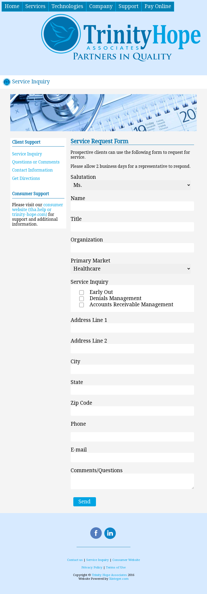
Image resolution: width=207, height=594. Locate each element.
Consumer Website (126, 560)
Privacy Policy (91, 567)
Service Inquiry (27, 154)
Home (12, 6)
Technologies (67, 6)
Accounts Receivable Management (131, 304)
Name (78, 198)
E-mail (79, 450)
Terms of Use (116, 567)
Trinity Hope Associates (109, 575)
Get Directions (26, 178)
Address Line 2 (89, 341)
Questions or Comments (36, 162)
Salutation (83, 177)
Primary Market (90, 261)
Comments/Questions (97, 470)
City (75, 361)
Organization (87, 240)
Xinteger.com (119, 579)
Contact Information (32, 170)
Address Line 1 (89, 320)
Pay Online (157, 6)
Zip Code (81, 403)
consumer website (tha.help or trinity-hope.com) (37, 209)
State (77, 382)
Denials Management (115, 298)
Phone (78, 424)
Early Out (101, 292)
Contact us (75, 560)
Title (76, 219)
